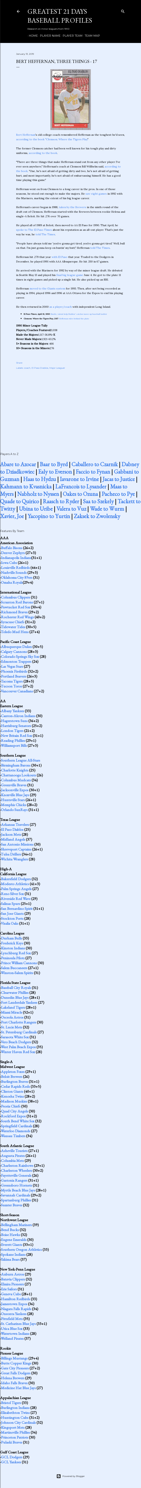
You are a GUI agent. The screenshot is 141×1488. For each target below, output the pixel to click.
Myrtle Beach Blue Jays (18, 1190)
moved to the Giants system (47, 288)
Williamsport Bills (14, 745)
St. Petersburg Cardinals (19, 1032)
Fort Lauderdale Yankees (19, 1002)
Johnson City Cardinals (18, 1422)
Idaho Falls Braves (14, 1382)
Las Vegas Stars (12, 666)
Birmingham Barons (15, 765)
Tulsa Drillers (11, 854)
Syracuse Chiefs (12, 621)
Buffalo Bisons (11, 547)
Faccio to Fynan (93, 471)
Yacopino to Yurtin (49, 516)
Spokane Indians (13, 1254)
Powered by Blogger (70, 1476)
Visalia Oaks (9, 923)
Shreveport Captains (16, 849)
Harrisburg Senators (16, 725)
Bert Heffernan (25, 134)
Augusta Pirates (13, 1155)
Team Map (91, 35)
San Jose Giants (12, 913)
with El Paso (59, 257)
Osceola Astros (12, 1017)
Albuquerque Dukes (16, 646)
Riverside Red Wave (15, 898)
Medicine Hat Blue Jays (18, 1387)
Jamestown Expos (14, 1303)
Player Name (49, 35)
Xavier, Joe (12, 516)
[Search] (123, 10)
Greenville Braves (13, 784)
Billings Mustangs (14, 1358)
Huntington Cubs (14, 1417)
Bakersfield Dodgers (16, 878)
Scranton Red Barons (17, 602)
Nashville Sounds (14, 572)
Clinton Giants (12, 1091)
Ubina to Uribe (36, 508)
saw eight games (96, 193)
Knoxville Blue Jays (15, 794)
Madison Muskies (14, 1101)
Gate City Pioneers (15, 1368)
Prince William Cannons (19, 962)
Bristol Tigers (11, 1402)
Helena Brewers (12, 1377)
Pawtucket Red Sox (15, 607)
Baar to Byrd (54, 464)
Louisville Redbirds (15, 567)
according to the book (43, 153)
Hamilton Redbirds (15, 1298)
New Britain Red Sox (16, 735)
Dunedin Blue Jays (15, 997)
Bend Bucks (10, 1229)
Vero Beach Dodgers (16, 1041)
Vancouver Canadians (17, 691)
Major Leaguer (57, 367)
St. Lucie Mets (11, 1027)
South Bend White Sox (17, 1121)
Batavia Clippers (13, 1279)
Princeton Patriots (14, 1437)
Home (32, 35)
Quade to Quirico (19, 501)
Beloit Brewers (11, 1076)
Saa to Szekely (98, 501)
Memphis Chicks (13, 804)
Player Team (71, 35)
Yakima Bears (10, 1259)
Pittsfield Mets (12, 1318)
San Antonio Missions (17, 844)
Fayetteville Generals (16, 1175)
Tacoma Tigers (12, 681)
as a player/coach (60, 306)
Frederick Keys (12, 943)
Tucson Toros (11, 686)
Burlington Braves (14, 1081)
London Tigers (12, 730)
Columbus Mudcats (16, 780)
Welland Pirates (12, 1338)
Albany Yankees (12, 710)
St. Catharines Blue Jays (18, 1323)
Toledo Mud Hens (15, 631)
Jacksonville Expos (14, 789)
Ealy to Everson (55, 471)
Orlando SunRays (14, 809)
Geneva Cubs (11, 1293)
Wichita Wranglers (14, 859)
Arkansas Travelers (15, 824)
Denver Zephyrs (13, 552)
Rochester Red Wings (17, 616)
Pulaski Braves (11, 1442)
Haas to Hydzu (39, 479)
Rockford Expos (13, 1116)
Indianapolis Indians (16, 557)
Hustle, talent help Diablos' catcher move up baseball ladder (79, 314)
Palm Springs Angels (16, 888)
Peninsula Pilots (13, 957)
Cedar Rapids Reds (15, 1086)
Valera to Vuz (71, 508)
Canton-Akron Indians (18, 715)
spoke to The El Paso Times (34, 229)
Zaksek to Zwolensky (97, 516)
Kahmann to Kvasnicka (25, 486)
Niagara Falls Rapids (16, 1308)
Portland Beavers (13, 676)
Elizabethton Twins (15, 1412)
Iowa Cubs (9, 562)
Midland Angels (13, 839)
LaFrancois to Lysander (80, 486)
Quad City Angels (14, 1111)
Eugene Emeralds (13, 1239)
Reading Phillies (13, 740)
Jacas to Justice (119, 479)
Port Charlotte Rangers (18, 1022)
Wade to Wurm (107, 508)
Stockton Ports (12, 918)
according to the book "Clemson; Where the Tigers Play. (51, 139)
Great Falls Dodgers (15, 1373)
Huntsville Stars (13, 799)
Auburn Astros (12, 1274)
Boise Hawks (10, 1234)
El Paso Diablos (40, 367)
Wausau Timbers (13, 1135)
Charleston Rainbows (17, 1165)
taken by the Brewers (72, 207)
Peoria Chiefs (10, 1106)
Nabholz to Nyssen (38, 494)
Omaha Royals (12, 582)
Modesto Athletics (15, 883)
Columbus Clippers (15, 597)
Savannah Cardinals (15, 1195)
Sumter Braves (11, 1205)
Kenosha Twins (12, 1096)
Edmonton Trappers (16, 661)
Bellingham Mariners (16, 1224)
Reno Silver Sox (12, 893)
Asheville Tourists (14, 1150)
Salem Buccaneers (14, 967)
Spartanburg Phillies (16, 1200)
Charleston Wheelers (16, 1170)
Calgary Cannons (14, 651)
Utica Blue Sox (12, 1328)
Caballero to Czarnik (95, 464)
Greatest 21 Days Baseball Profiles (59, 16)
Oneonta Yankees (13, 1313)
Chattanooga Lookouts (18, 775)
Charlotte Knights (14, 770)
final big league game (69, 275)
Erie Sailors (9, 1289)
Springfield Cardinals (16, 1125)
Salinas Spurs (10, 903)
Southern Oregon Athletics (21, 1249)
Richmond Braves (14, 612)
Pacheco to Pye (118, 494)
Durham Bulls (11, 938)
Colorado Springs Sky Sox (20, 656)
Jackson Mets (11, 834)
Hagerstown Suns (14, 720)
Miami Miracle (11, 1012)
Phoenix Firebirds (14, 671)
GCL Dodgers (11, 1457)
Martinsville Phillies (15, 1432)
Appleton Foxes (13, 1071)
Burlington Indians (15, 1407)
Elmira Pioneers (12, 1284)
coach (27, 367)
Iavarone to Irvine (79, 479)
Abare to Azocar (18, 464)
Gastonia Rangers (14, 1180)
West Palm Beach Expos (18, 1046)
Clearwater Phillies (15, 992)
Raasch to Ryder (61, 501)
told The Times (45, 234)
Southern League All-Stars (20, 760)
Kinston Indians (13, 948)
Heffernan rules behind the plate (74, 318)
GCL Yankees (11, 1461)
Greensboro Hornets (16, 1185)
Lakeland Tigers (13, 1007)
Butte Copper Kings (16, 1363)
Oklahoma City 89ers (16, 577)
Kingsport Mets (13, 1427)
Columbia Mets (12, 1160)
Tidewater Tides (13, 626)
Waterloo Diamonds (15, 1130)
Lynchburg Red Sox (16, 953)
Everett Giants (11, 1244)
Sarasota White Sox (15, 1037)
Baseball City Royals (16, 987)
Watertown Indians (15, 1333)
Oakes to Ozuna (80, 494)
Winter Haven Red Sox (18, 1051)
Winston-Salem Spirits (17, 972)
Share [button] (19, 362)
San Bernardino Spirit (17, 908)
